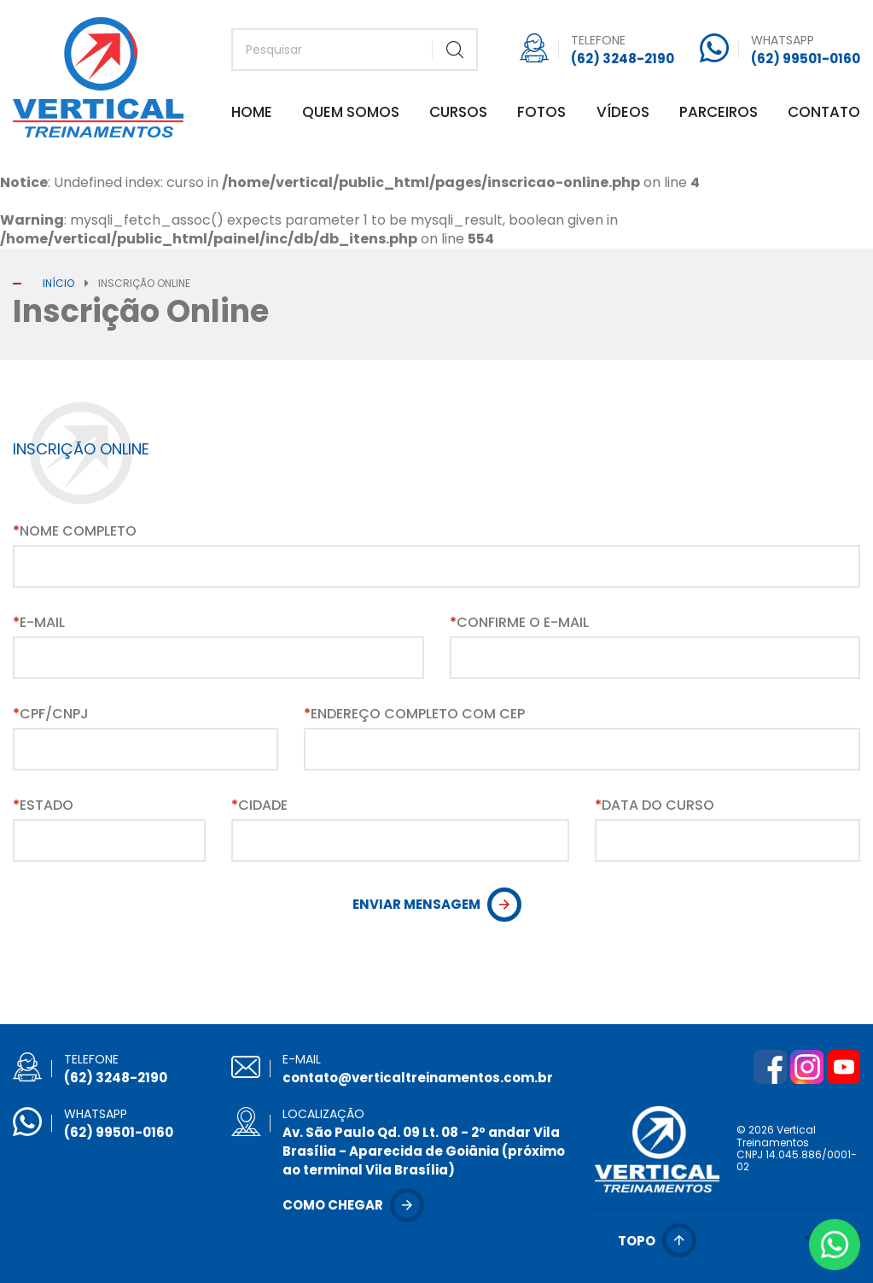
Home (251, 113)
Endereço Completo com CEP (414, 714)
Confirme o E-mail (519, 622)
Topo (636, 1241)
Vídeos (623, 113)
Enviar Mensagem (416, 904)
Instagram (806, 1067)
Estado (43, 805)
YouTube (843, 1067)
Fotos (541, 113)
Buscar (454, 49)
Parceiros (718, 113)
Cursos (458, 113)
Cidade (259, 805)
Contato (824, 113)
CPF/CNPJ (51, 714)
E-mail (39, 622)
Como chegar (332, 1205)
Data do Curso (654, 805)
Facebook (770, 1067)
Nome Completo (75, 531)
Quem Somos (350, 113)
